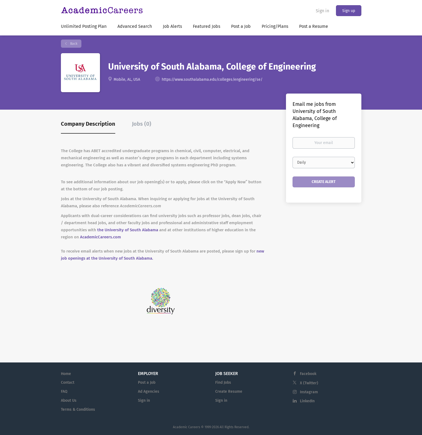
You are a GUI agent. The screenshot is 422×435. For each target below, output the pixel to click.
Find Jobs (223, 382)
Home (66, 373)
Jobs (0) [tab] (141, 124)
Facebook (308, 373)
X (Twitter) (309, 383)
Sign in (322, 10)
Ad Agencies (148, 391)
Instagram (309, 392)
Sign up (348, 10)
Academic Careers (186, 427)
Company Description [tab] (88, 124)
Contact (67, 382)
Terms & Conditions (78, 409)
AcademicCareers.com (100, 237)
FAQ (64, 391)
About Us (68, 400)
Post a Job (146, 382)
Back (73, 44)
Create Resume (228, 391)
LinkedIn (307, 401)
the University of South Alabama (127, 229)
